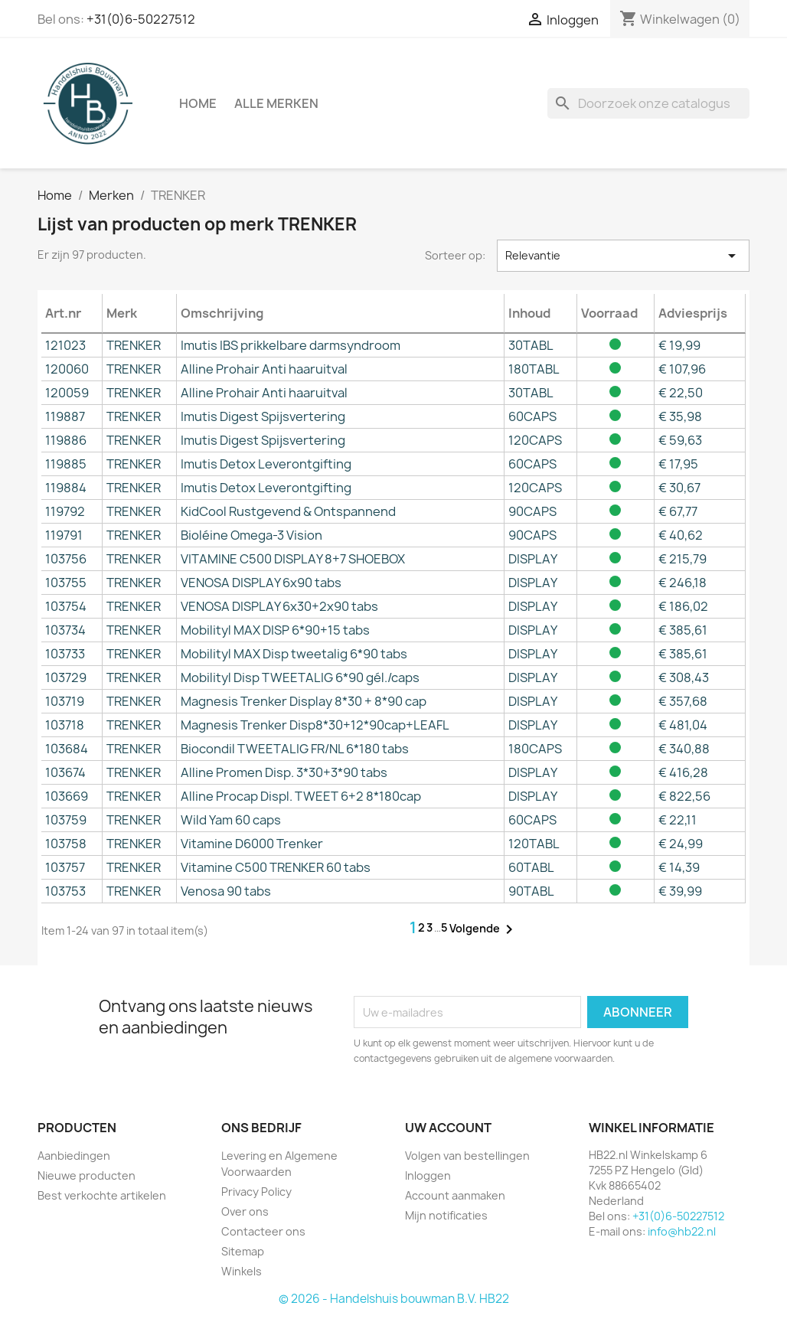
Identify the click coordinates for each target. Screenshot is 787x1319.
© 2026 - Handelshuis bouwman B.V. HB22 (394, 1299)
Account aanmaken (455, 1195)
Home (198, 103)
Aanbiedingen (74, 1155)
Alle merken (276, 103)
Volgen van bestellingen (467, 1155)
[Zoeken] (648, 103)
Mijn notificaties (446, 1215)
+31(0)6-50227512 (141, 19)
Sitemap (242, 1251)
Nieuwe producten (87, 1175)
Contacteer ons (263, 1231)
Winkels (241, 1271)
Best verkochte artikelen (102, 1195)
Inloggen (428, 1175)
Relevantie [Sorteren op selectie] (623, 255)
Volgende (483, 929)
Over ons (245, 1211)
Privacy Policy (256, 1191)
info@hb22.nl (682, 1231)
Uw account (448, 1127)
